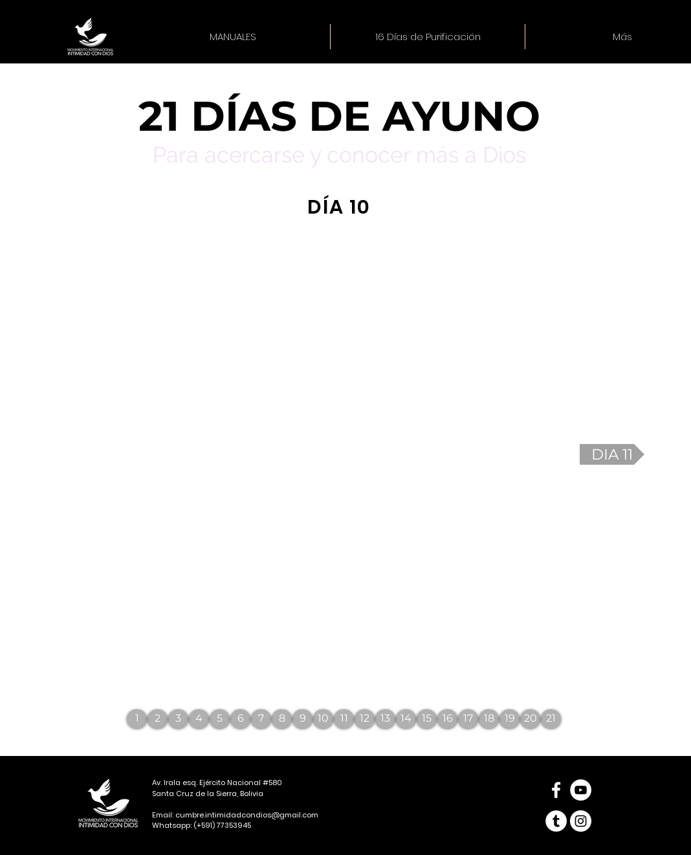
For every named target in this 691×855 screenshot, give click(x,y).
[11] (344, 718)
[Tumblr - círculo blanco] (556, 821)
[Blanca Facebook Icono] (556, 790)
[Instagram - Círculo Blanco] (580, 821)
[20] (530, 718)
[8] (282, 718)
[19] (509, 718)
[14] (406, 718)
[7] (261, 718)
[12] (365, 718)
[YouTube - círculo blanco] (580, 790)
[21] (551, 718)
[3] (178, 718)
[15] (427, 718)
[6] (240, 718)
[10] (323, 718)
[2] (158, 718)
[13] (385, 718)
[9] (302, 718)
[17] (468, 718)
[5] (220, 718)
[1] (137, 718)
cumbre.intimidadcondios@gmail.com (246, 815)
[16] (447, 718)
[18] (489, 718)
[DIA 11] (612, 454)
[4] (199, 718)
